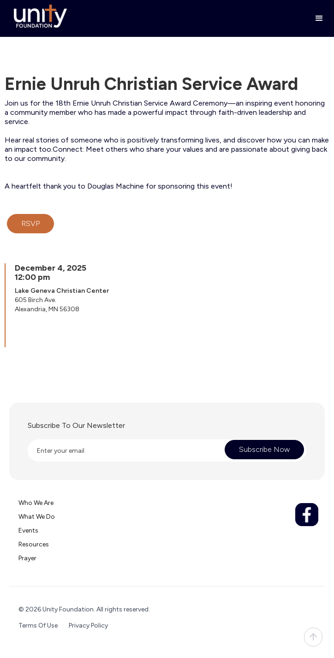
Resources (33, 544)
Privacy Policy (88, 625)
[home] (38, 16)
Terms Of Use (38, 625)
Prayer (27, 558)
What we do (36, 517)
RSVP (30, 223)
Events (28, 530)
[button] (315, 18)
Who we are (36, 503)
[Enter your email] (123, 450)
